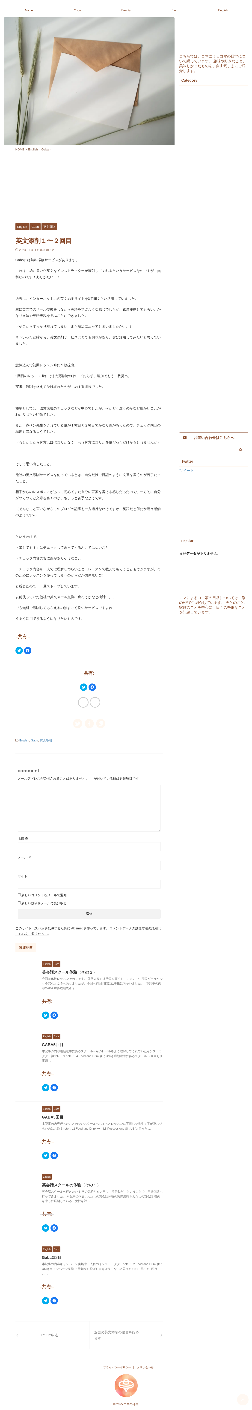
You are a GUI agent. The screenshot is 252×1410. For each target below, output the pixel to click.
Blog (175, 10)
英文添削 (46, 740)
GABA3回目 (52, 1117)
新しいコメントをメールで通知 (44, 894)
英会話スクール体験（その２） (68, 972)
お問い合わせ (145, 1366)
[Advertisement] (89, 186)
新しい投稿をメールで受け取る (44, 902)
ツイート (186, 471)
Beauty (125, 10)
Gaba (34, 740)
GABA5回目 (52, 1044)
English (223, 10)
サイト (22, 875)
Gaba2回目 (51, 1257)
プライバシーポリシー (117, 1366)
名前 (23, 837)
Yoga (77, 10)
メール (25, 856)
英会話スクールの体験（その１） (69, 1184)
